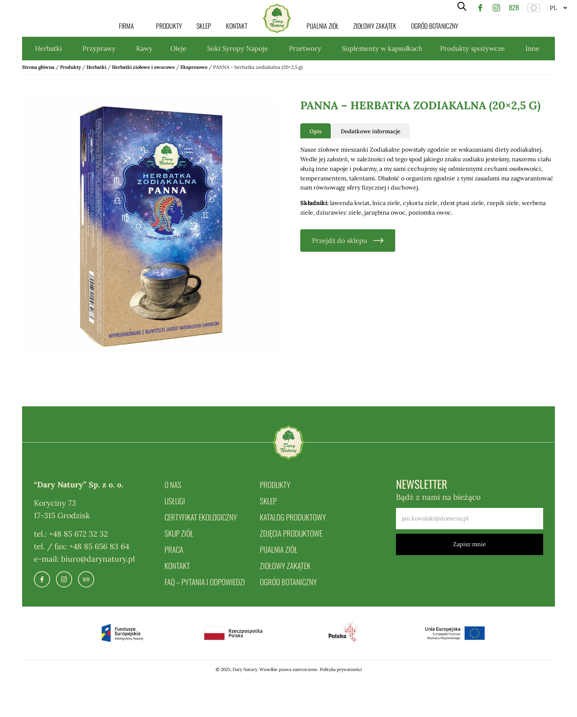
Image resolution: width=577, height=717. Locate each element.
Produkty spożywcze (472, 48)
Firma (126, 26)
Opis (315, 131)
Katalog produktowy (293, 517)
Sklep (204, 26)
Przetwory (305, 48)
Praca (173, 549)
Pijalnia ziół (323, 26)
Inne (532, 48)
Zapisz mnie (469, 544)
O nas (172, 484)
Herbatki (48, 48)
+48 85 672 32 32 (78, 534)
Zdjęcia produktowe (291, 533)
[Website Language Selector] (558, 7)
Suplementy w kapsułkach (382, 48)
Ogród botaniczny (434, 26)
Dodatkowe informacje (370, 131)
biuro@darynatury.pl (98, 559)
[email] (469, 518)
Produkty (169, 26)
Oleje (178, 48)
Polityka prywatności (341, 669)
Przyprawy (99, 48)
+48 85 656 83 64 (99, 546)
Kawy (144, 48)
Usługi (174, 500)
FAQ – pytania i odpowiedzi (204, 581)
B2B (514, 7)
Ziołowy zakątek (374, 26)
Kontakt (236, 26)
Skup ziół (178, 533)
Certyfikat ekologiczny (200, 517)
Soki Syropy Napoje (237, 48)
